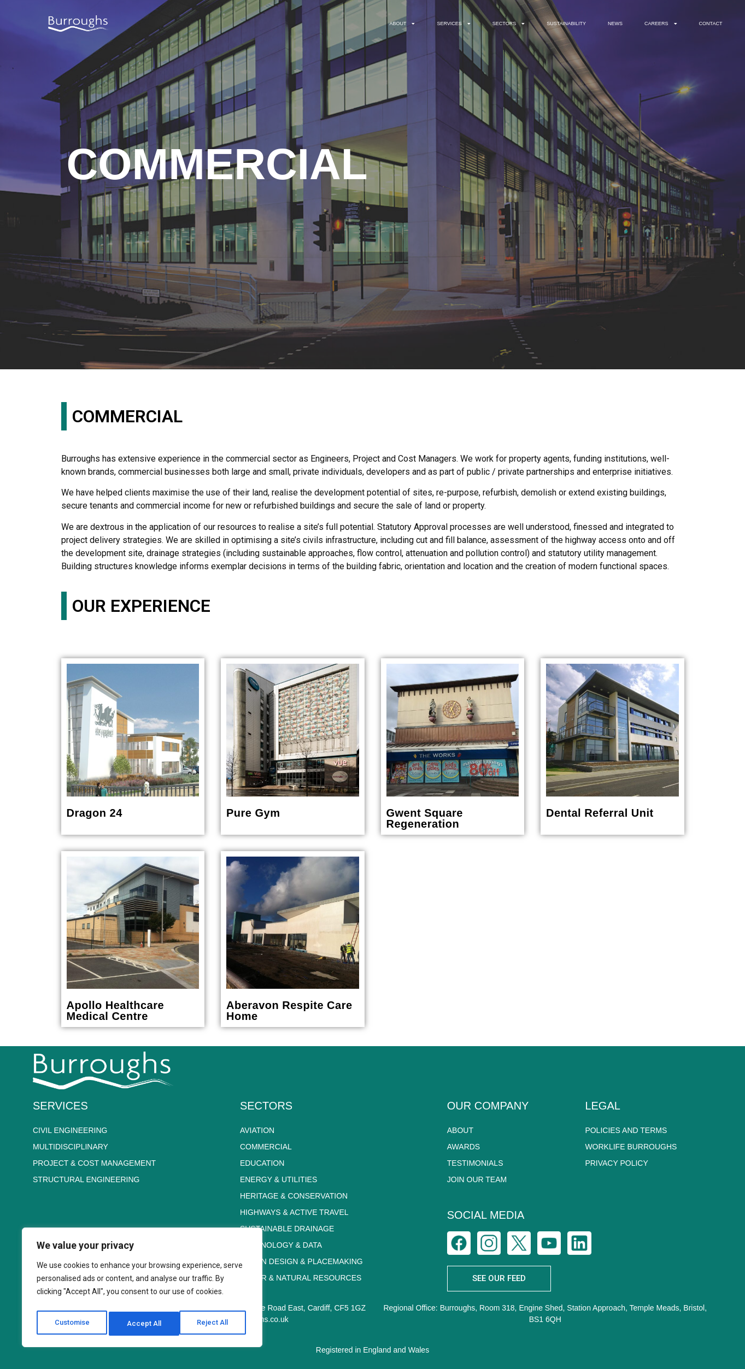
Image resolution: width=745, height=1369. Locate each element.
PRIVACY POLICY (616, 1163)
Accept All (214, 1323)
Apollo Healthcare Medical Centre (116, 1010)
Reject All (144, 1323)
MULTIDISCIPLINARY (70, 1146)
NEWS (615, 23)
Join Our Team (477, 1179)
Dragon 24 (94, 813)
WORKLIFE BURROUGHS (631, 1146)
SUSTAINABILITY (566, 23)
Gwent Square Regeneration (424, 818)
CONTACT (711, 23)
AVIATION (257, 1130)
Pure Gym (253, 813)
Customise (71, 1323)
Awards (463, 1146)
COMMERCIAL (266, 1146)
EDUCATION (262, 1163)
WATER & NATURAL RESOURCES (300, 1277)
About (460, 1130)
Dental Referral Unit (600, 813)
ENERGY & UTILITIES (278, 1179)
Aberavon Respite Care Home (289, 1010)
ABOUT (402, 24)
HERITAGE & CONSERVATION (294, 1195)
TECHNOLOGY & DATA (281, 1245)
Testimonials (475, 1163)
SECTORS (508, 24)
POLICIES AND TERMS (626, 1130)
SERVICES (453, 24)
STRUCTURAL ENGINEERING (86, 1179)
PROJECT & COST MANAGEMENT (94, 1163)
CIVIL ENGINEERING (70, 1130)
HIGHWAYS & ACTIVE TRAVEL (294, 1212)
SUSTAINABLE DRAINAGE (287, 1228)
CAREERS (660, 24)
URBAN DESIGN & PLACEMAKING (301, 1261)
